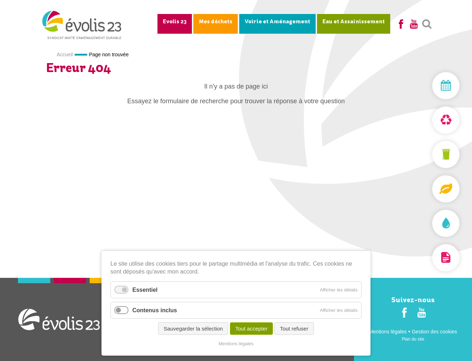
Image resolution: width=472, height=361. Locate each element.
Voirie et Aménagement (277, 21)
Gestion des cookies (434, 331)
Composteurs (428, 189)
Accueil (65, 54)
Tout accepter (251, 329)
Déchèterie (428, 120)
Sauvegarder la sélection (193, 329)
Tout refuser (294, 329)
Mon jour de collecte (428, 85)
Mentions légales (388, 331)
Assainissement (428, 223)
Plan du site (413, 339)
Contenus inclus (154, 310)
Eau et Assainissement (353, 21)
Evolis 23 (175, 21)
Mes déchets (215, 21)
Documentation (428, 257)
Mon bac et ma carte (428, 154)
